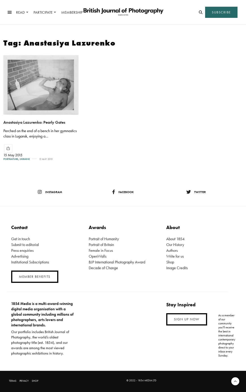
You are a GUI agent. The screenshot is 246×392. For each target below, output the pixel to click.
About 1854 (175, 238)
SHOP (35, 381)
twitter (196, 192)
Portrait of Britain (101, 244)
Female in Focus (101, 250)
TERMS (12, 381)
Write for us (175, 256)
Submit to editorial (25, 244)
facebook (123, 192)
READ (20, 12)
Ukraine (25, 159)
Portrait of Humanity (104, 238)
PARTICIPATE (43, 12)
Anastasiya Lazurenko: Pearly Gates (34, 122)
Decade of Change (103, 267)
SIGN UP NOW (186, 319)
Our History (175, 244)
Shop (170, 262)
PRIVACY (24, 381)
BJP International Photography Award (117, 262)
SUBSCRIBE (221, 12)
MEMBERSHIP (72, 12)
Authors (172, 250)
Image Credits (177, 267)
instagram (50, 192)
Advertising (19, 256)
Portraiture (10, 159)
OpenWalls (97, 256)
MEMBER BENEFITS (34, 276)
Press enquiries (22, 250)
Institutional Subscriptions (30, 262)
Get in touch (20, 238)
